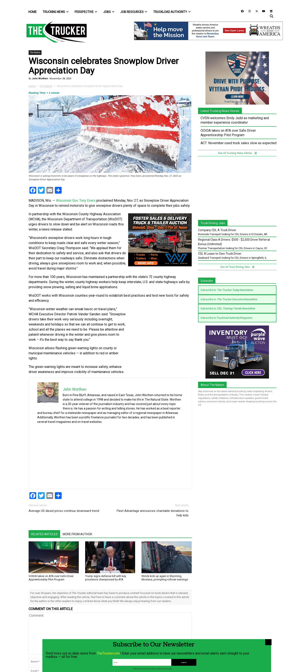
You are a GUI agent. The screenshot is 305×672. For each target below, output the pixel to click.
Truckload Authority (172, 12)
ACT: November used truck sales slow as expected (238, 143)
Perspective (86, 12)
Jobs (108, 12)
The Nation (35, 52)
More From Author (77, 534)
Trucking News (56, 12)
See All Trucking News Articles (237, 153)
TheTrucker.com (108, 667)
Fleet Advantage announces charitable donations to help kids (153, 513)
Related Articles (44, 534)
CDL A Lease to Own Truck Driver (219, 253)
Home (32, 12)
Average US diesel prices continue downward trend (64, 511)
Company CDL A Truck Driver (217, 230)
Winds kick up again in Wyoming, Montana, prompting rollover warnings (164, 577)
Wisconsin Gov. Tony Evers (76, 200)
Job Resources (133, 12)
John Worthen (39, 78)
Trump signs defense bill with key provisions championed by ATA (105, 577)
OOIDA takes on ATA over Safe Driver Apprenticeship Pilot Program (51, 577)
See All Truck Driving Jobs (237, 266)
